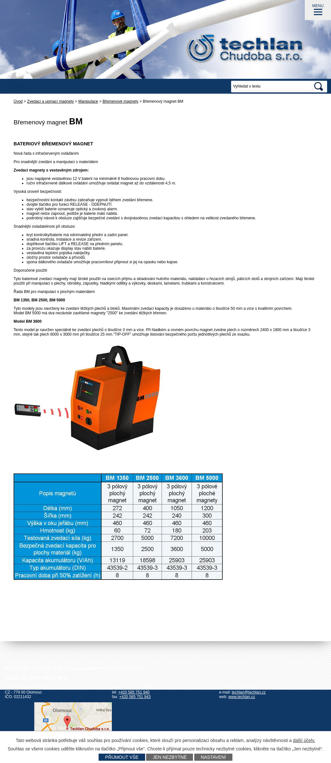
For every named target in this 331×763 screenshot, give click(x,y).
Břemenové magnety (120, 101)
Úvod (18, 101)
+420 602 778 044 (246, 687)
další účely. (304, 740)
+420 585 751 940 (134, 692)
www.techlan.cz (241, 697)
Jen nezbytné (170, 757)
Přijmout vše (121, 757)
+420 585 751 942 (140, 687)
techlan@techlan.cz (249, 692)
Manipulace (88, 101)
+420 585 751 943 (135, 697)
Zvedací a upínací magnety (50, 101)
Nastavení (213, 757)
